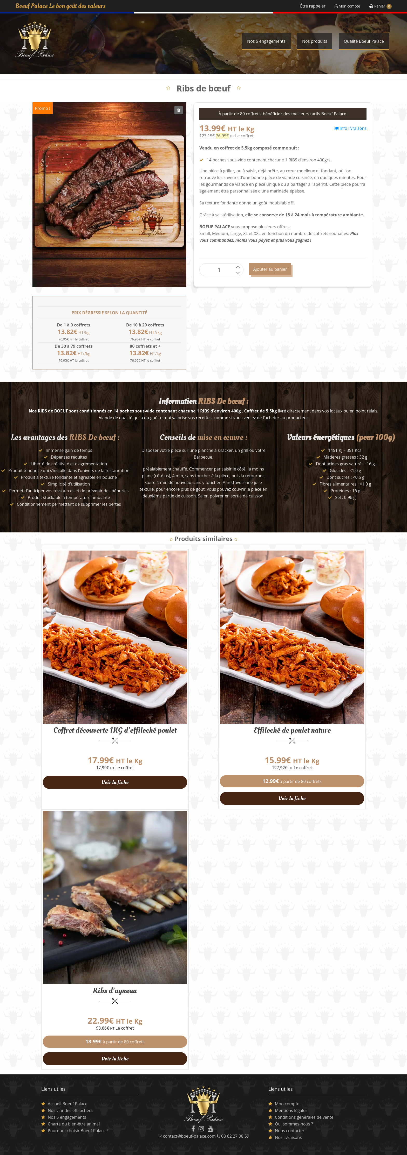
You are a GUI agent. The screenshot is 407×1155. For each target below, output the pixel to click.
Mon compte (347, 6)
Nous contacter (289, 1119)
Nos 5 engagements (266, 41)
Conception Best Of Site (347, 1149)
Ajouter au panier (270, 269)
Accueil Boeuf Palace (67, 1092)
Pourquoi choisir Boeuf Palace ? (78, 1119)
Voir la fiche (112, 776)
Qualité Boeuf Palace (364, 41)
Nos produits (314, 41)
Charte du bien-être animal (74, 1112)
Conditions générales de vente (304, 1105)
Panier (380, 6)
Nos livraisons (288, 1125)
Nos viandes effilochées (70, 1098)
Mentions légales (291, 1098)
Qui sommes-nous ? (294, 1112)
